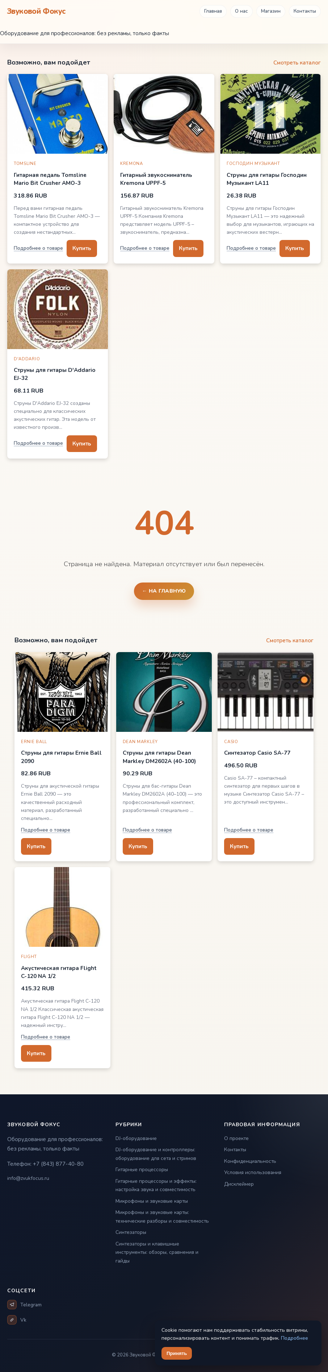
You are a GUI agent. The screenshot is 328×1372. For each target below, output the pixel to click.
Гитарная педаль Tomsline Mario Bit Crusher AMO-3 (50, 179)
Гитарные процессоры (141, 1169)
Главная (213, 11)
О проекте (236, 1138)
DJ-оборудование (136, 1138)
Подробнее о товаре (38, 248)
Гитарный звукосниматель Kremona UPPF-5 (156, 179)
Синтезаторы (130, 1232)
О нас (241, 11)
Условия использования (252, 1172)
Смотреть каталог (297, 62)
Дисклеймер (239, 1184)
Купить (81, 248)
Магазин (271, 11)
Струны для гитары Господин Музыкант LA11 (267, 179)
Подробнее (294, 1338)
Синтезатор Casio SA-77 (257, 753)
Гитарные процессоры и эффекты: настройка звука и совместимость (156, 1185)
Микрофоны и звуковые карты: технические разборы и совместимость (162, 1216)
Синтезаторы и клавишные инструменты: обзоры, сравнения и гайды (156, 1252)
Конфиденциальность (250, 1161)
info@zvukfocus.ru (28, 1178)
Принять (177, 1353)
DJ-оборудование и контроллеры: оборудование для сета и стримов (155, 1154)
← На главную (164, 591)
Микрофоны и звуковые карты (151, 1201)
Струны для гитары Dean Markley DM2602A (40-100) (159, 756)
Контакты (305, 11)
